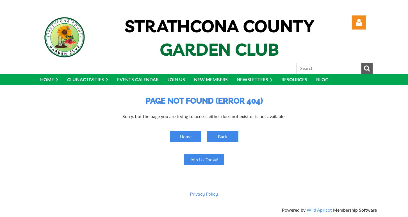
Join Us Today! (204, 159)
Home (186, 136)
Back (222, 136)
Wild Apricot (319, 210)
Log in (359, 22)
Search (367, 68)
